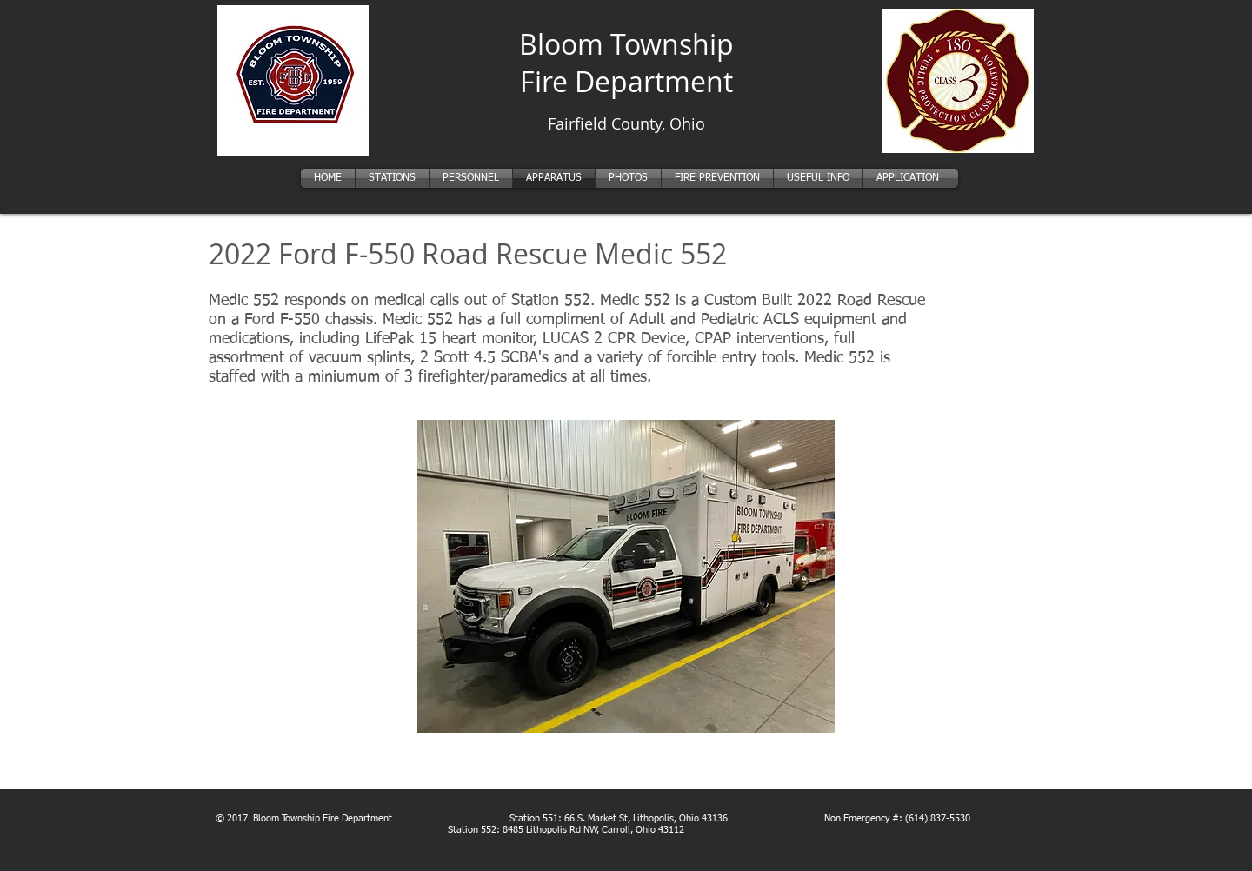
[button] (626, 576)
